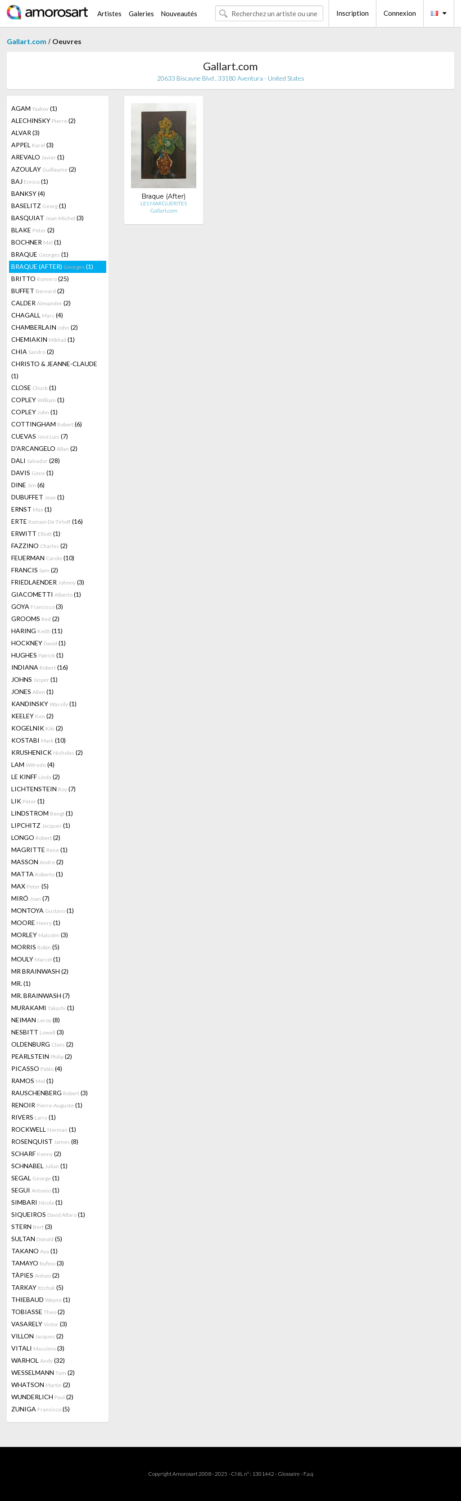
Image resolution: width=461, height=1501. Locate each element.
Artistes (109, 13)
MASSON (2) (37, 862)
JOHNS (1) (34, 679)
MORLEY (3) (39, 935)
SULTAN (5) (36, 1239)
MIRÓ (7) (30, 898)
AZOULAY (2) (43, 169)
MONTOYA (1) (42, 910)
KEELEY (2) (32, 716)
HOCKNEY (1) (38, 643)
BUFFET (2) (37, 291)
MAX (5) (30, 886)
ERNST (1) (31, 509)
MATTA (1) (37, 874)
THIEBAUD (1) (40, 1299)
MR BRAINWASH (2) (39, 971)
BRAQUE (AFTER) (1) (52, 266)
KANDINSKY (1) (44, 703)
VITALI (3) (37, 1348)
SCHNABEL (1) (39, 1166)
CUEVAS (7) (39, 436)
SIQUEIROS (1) (48, 1214)
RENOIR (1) (46, 1105)
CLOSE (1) (33, 387)
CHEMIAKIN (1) (43, 339)
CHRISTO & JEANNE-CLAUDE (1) (54, 370)
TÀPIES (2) (35, 1275)
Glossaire (289, 1473)
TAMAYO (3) (37, 1263)
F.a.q (308, 1473)
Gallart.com (26, 41)
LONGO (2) (35, 837)
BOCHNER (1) (36, 242)
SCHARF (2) (36, 1153)
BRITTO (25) (40, 278)
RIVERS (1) (33, 1117)
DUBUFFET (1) (37, 497)
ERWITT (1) (35, 533)
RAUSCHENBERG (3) (49, 1093)
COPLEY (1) (37, 400)
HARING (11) (37, 631)
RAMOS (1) (32, 1080)
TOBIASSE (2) (38, 1311)
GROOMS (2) (35, 618)
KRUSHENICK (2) (47, 752)
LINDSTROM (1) (42, 813)
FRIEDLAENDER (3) (47, 582)
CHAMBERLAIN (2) (44, 327)
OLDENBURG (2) (42, 1044)
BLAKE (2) (32, 230)
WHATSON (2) (40, 1384)
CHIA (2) (32, 351)
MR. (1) (21, 983)
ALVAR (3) (25, 132)
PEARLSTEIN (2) (41, 1056)
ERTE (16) (47, 521)
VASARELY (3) (39, 1324)
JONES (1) (32, 691)
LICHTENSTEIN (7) (43, 789)
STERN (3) (31, 1226)
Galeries (141, 13)
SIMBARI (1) (37, 1202)
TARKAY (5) (37, 1287)
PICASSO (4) (36, 1068)
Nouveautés (179, 13)
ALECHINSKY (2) (43, 120)
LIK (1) (28, 801)
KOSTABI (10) (38, 740)
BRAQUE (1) (39, 254)
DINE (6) (28, 485)
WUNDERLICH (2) (42, 1397)
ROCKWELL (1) (43, 1129)
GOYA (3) (37, 606)
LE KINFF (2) (35, 776)
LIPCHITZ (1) (40, 825)
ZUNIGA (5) (40, 1409)
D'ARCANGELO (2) (44, 448)
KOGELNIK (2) (37, 728)
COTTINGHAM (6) (46, 424)
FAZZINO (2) (39, 545)
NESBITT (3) (37, 1032)
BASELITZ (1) (38, 205)
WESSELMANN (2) (43, 1372)
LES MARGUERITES (163, 203)
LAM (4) (32, 764)
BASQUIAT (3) (47, 218)
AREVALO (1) (37, 157)
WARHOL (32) (38, 1360)
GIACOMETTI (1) (46, 594)
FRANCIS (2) (34, 570)
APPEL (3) (32, 145)
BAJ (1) (29, 181)
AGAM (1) (34, 108)
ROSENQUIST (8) (44, 1141)
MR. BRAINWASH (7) (40, 995)
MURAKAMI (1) (42, 1007)
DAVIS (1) (32, 472)
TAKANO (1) (34, 1251)
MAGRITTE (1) (39, 849)
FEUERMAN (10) (42, 558)
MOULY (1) (35, 959)
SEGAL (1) (35, 1178)
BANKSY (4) (28, 193)
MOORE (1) (35, 922)
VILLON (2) (37, 1336)
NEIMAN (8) (35, 1020)
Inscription (352, 13)
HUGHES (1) (37, 655)
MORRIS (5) (35, 947)
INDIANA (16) (39, 667)
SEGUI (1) (35, 1190)
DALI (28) (35, 460)
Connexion (400, 13)
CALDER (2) (41, 303)
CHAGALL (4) (37, 315)
